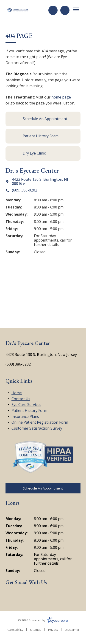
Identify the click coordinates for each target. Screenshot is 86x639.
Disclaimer (72, 630)
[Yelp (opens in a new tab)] (42, 596)
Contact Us (20, 398)
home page (61, 97)
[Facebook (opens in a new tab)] (10, 596)
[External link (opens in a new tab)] (31, 596)
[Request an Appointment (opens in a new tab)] (53, 10)
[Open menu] (76, 9)
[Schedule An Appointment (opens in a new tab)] (43, 119)
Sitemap (36, 630)
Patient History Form (29, 410)
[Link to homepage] (17, 10)
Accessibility (15, 630)
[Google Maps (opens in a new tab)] (20, 596)
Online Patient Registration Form (39, 422)
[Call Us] (64, 10)
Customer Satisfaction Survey (36, 428)
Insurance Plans (25, 416)
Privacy (53, 630)
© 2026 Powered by (43, 620)
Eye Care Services (26, 404)
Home (16, 392)
